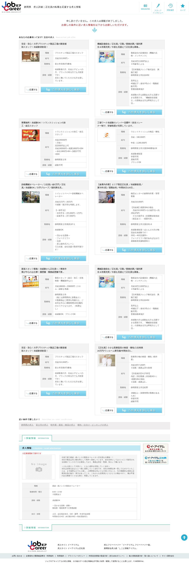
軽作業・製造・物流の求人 (63, 425)
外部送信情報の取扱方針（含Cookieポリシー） (107, 556)
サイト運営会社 (168, 556)
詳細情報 (37, 438)
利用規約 (60, 556)
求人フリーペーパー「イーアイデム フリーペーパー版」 (128, 545)
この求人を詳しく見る (63, 89)
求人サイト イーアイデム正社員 (71, 548)
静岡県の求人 (27, 425)
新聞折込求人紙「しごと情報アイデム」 (121, 548)
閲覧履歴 (156, 7)
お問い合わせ (17, 556)
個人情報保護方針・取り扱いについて (143, 556)
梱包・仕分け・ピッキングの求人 (92, 425)
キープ (178, 7)
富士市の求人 (42, 425)
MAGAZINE (112, 7)
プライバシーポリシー (76, 556)
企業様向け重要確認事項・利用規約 (40, 556)
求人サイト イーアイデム (68, 545)
